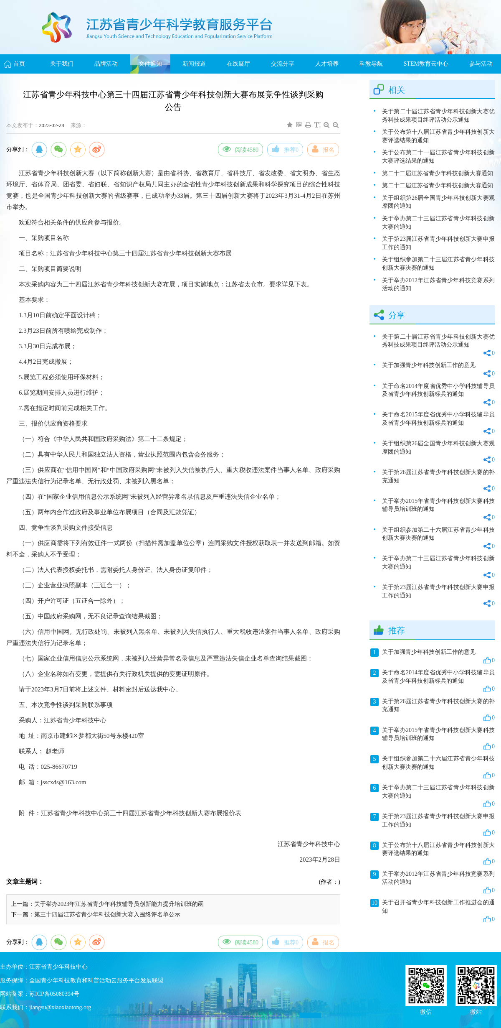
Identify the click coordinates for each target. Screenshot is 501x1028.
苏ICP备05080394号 (54, 994)
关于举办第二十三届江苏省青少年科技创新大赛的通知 (438, 222)
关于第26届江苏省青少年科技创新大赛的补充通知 (438, 481)
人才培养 (327, 64)
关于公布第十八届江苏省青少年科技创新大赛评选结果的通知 (438, 136)
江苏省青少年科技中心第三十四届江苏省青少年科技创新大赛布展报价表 (141, 813)
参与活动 (481, 64)
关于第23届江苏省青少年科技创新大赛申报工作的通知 (438, 243)
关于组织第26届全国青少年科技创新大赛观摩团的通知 (438, 202)
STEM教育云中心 (426, 64)
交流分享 (282, 64)
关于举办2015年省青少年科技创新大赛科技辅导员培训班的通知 (438, 510)
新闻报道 (194, 64)
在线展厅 (238, 64)
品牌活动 (106, 64)
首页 (19, 64)
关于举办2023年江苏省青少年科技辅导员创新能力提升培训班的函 (119, 904)
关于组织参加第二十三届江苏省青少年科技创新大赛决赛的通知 (438, 263)
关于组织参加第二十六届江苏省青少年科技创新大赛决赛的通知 (438, 539)
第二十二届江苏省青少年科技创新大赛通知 (437, 173)
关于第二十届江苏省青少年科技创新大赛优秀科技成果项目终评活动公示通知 (438, 115)
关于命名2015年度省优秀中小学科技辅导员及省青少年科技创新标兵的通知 (438, 423)
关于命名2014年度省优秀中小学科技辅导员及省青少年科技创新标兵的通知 (438, 395)
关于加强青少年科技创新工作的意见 (438, 370)
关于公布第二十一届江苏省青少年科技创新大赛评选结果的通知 (438, 156)
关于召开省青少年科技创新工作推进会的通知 (432, 911)
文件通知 (150, 64)
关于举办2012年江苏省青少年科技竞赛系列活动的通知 (438, 284)
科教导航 (371, 64)
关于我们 (61, 64)
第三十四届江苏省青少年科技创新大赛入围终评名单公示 (107, 914)
